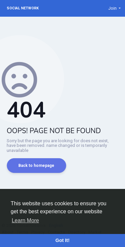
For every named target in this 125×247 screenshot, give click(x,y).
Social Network (23, 8)
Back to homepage (36, 165)
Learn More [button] (25, 220)
